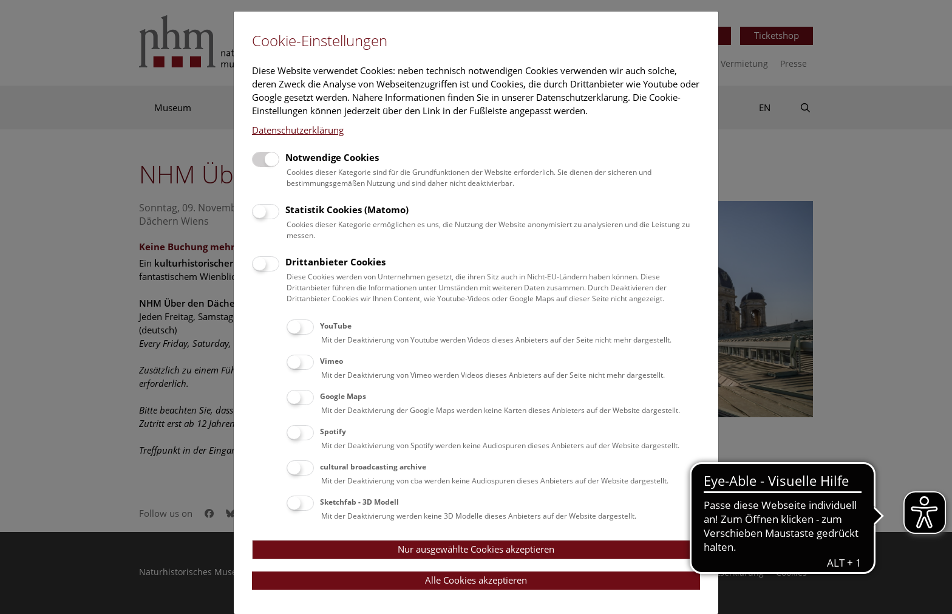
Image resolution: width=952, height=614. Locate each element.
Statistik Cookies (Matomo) (347, 209)
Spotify (333, 431)
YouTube (336, 326)
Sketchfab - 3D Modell (359, 502)
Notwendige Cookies (332, 157)
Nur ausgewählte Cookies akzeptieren (476, 549)
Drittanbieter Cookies (335, 262)
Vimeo (331, 361)
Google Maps (343, 396)
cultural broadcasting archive (373, 467)
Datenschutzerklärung (298, 130)
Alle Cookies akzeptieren (476, 580)
